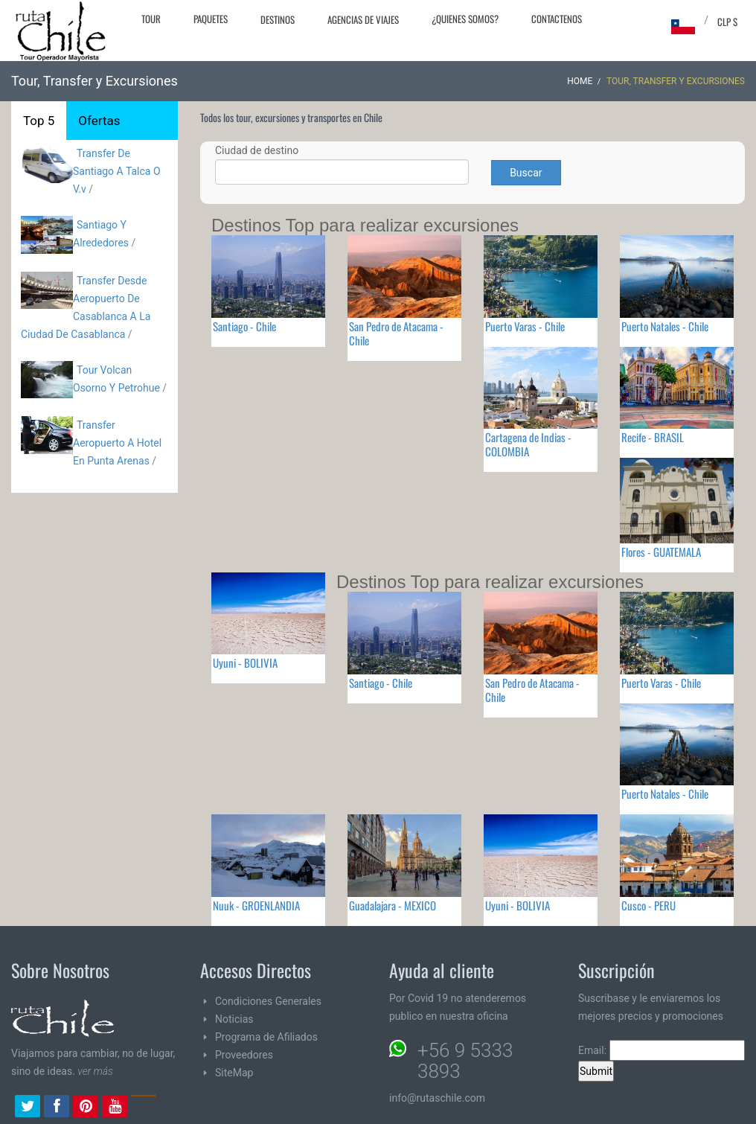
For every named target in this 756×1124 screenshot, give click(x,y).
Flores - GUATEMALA (661, 551)
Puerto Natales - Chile (664, 326)
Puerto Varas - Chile (525, 326)
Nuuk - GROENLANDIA (256, 905)
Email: (661, 1050)
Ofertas (99, 120)
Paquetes (210, 18)
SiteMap (234, 1073)
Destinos (277, 19)
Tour (151, 18)
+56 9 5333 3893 (465, 1060)
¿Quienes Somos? (465, 18)
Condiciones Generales (268, 1001)
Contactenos (556, 18)
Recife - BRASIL (652, 437)
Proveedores (244, 1055)
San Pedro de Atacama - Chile (396, 333)
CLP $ (727, 21)
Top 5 (38, 120)
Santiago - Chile (244, 326)
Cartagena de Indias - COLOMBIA (528, 444)
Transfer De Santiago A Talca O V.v (117, 171)
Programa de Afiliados (266, 1037)
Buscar (526, 173)
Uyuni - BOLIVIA (245, 662)
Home (579, 81)
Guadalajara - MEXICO (392, 905)
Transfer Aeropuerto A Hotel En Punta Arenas (117, 443)
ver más (95, 1071)
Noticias (234, 1019)
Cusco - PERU (648, 905)
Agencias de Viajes (363, 19)
